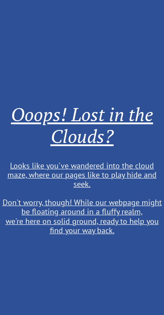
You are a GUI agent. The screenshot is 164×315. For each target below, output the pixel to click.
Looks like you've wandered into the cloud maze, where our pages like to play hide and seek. (82, 175)
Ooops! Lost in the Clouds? (82, 125)
